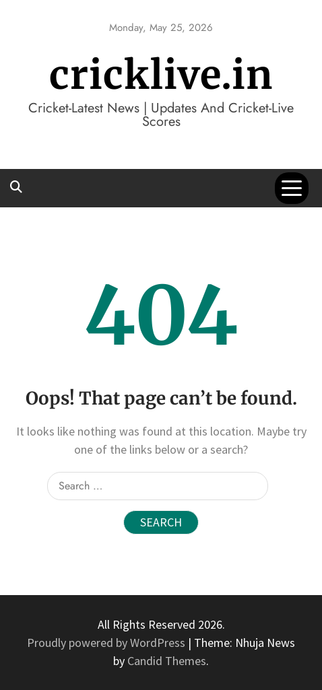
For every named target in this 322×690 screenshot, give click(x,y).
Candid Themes (166, 660)
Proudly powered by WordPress (107, 642)
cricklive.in (161, 75)
